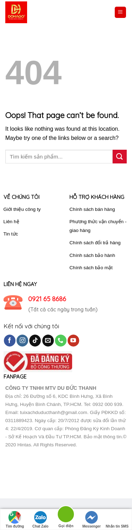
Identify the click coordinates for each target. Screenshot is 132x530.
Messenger (91, 519)
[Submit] (120, 156)
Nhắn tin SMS (117, 519)
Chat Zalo (40, 519)
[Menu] (120, 12)
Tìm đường (15, 519)
